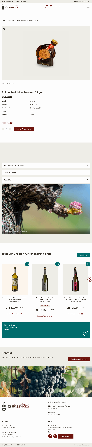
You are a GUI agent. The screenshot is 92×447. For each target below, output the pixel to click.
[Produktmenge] (7, 129)
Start (3, 20)
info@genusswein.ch (9, 428)
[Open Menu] (88, 7)
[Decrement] (3, 129)
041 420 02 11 (86, 1)
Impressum (77, 445)
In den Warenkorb (23, 129)
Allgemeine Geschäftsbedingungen (60, 428)
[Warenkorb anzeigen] (50, 7)
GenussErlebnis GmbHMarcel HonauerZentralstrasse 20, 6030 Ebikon (12, 435)
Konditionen (52, 425)
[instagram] (55, 436)
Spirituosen (10, 20)
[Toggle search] (59, 6)
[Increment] (10, 129)
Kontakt (51, 432)
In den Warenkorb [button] (13, 316)
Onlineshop (52, 430)
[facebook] (50, 436)
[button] (89, 282)
